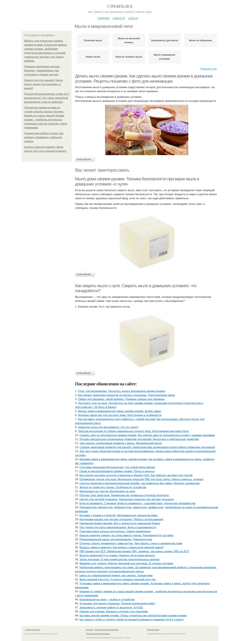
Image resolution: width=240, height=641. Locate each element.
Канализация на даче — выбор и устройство (107, 599)
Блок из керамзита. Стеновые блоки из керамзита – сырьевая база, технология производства (138, 503)
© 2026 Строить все (32, 630)
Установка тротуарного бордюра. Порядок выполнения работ (117, 603)
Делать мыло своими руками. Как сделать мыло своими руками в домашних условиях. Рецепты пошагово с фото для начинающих (144, 78)
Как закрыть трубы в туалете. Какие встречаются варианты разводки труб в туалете (132, 619)
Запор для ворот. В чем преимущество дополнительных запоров (120, 559)
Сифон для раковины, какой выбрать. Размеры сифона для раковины (121, 399)
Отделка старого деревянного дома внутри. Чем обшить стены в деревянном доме (131, 543)
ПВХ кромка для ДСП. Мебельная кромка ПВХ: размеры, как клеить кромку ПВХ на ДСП (134, 551)
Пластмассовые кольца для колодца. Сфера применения (115, 531)
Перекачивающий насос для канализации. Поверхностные (116, 539)
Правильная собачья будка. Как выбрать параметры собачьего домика (43, 137)
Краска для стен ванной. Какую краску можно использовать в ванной (43, 84)
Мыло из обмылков (200, 40)
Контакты (89, 630)
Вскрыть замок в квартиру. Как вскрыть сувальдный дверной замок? (122, 547)
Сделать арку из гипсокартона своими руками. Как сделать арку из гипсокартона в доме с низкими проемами (147, 435)
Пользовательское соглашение (107, 630)
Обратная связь (153, 630)
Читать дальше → (85, 159)
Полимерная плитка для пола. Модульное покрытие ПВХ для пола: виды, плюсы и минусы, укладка (141, 479)
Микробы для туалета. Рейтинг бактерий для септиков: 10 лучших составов (126, 563)
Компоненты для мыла (164, 40)
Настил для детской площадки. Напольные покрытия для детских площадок (127, 499)
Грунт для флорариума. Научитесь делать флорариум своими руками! (121, 391)
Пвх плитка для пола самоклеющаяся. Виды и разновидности (118, 527)
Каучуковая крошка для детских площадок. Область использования (121, 519)
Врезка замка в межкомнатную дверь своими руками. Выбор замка (119, 411)
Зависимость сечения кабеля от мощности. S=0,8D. (112, 607)
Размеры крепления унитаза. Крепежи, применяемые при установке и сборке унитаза (42, 70)
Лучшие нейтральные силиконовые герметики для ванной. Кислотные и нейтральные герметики (139, 439)
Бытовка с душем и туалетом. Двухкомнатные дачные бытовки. (119, 515)
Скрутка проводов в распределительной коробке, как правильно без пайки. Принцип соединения (140, 483)
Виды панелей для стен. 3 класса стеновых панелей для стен (118, 579)
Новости (118, 18)
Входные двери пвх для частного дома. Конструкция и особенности (120, 415)
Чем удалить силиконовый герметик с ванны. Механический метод (121, 443)
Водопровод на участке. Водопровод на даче (107, 491)
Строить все (120, 6)
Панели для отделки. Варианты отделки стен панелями (114, 611)
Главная (103, 18)
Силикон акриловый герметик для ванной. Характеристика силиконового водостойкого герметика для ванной (147, 447)
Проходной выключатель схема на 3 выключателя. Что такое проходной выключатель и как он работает (46, 98)
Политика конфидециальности (98, 634)
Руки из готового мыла (129, 56)
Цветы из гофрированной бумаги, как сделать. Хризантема (116, 575)
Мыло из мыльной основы (129, 40)
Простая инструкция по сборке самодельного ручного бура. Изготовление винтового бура (133, 431)
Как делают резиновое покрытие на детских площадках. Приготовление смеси (126, 395)
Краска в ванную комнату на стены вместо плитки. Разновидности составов (126, 535)
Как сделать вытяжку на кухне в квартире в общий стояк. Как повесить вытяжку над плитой (136, 475)
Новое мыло (93, 56)
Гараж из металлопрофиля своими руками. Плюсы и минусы (117, 471)
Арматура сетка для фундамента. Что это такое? (108, 427)
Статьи (133, 18)
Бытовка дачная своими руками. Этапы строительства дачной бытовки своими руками (133, 615)
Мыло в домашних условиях (164, 56)
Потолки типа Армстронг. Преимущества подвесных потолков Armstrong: (124, 495)
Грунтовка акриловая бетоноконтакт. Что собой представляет (118, 467)
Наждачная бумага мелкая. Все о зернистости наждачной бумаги (120, 523)
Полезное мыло (93, 40)
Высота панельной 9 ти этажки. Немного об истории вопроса (117, 555)
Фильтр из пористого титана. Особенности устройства (113, 487)
